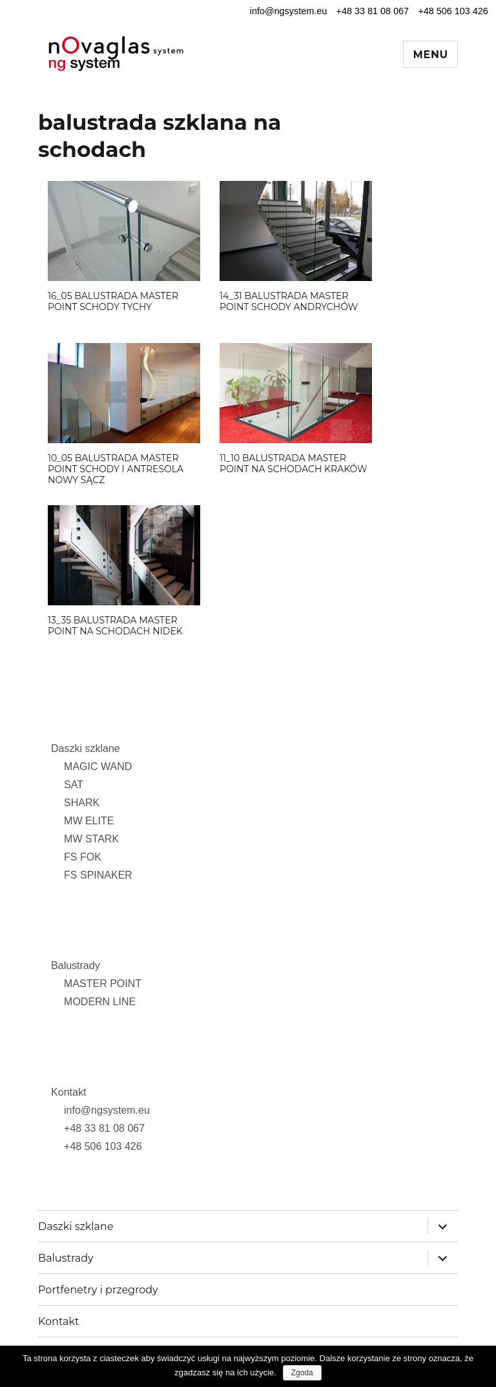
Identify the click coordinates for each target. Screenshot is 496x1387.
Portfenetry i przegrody (98, 1290)
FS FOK (82, 856)
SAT (73, 784)
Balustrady (75, 965)
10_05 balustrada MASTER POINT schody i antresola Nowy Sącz (115, 469)
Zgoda (302, 1372)
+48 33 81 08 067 (372, 11)
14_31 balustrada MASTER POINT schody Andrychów (289, 301)
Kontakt (68, 1092)
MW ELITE (89, 820)
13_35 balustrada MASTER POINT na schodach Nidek (115, 625)
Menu (430, 54)
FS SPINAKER (98, 875)
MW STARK (91, 838)
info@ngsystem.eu (288, 11)
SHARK (81, 802)
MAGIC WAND (98, 766)
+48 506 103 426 (453, 11)
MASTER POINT (102, 983)
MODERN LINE (100, 1001)
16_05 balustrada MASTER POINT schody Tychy (113, 301)
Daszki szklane (85, 748)
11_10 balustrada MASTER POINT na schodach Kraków (293, 463)
